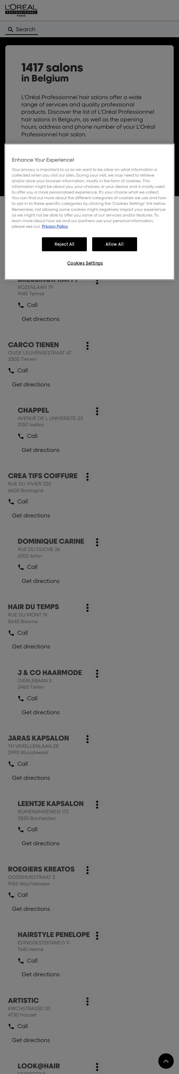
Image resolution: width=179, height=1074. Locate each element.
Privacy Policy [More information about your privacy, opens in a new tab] (55, 225)
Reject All (65, 243)
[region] (89, 211)
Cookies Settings (85, 262)
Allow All (114, 243)
